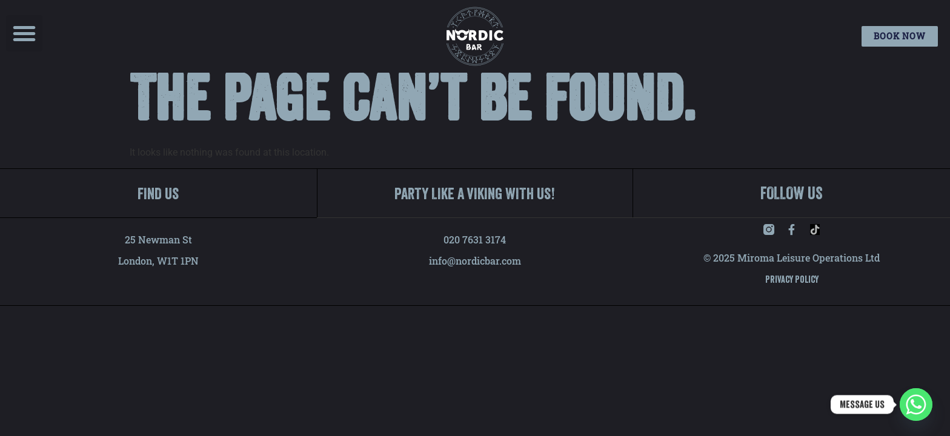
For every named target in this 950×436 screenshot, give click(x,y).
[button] (24, 33)
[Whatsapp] (916, 404)
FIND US (158, 211)
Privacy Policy (792, 297)
